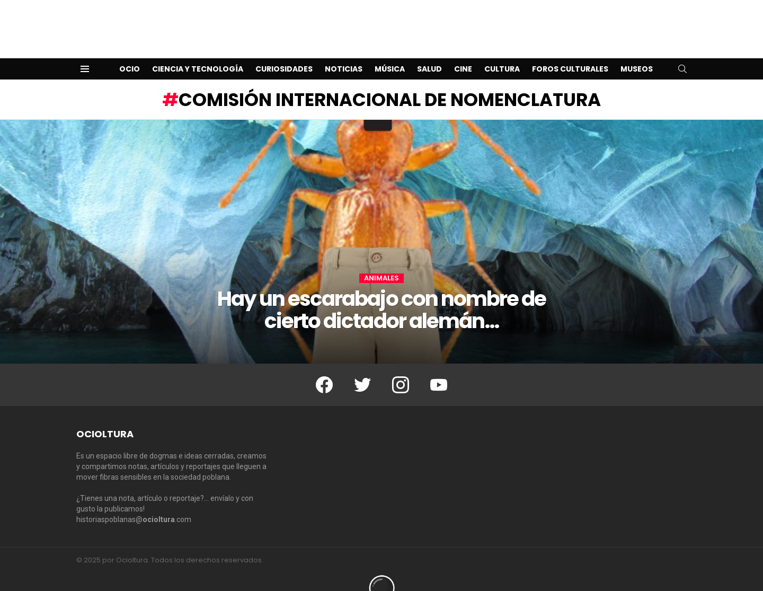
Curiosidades (284, 52)
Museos (636, 52)
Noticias (343, 52)
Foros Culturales (570, 52)
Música (390, 52)
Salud (429, 52)
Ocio (129, 52)
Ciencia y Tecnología (197, 52)
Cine (463, 52)
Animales (381, 261)
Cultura (502, 52)
